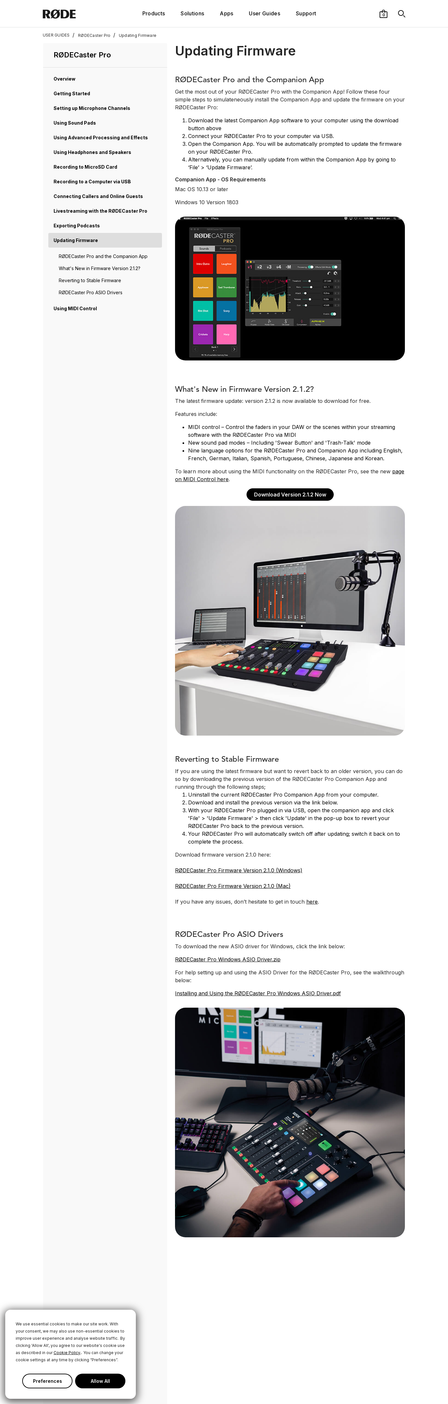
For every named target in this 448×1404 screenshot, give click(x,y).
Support (306, 13)
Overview (64, 79)
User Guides (264, 13)
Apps (226, 13)
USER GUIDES (56, 35)
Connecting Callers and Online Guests (98, 196)
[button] (383, 13)
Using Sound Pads (75, 123)
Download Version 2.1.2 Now (290, 494)
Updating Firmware (135, 35)
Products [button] (153, 13)
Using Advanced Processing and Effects (101, 137)
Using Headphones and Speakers (92, 152)
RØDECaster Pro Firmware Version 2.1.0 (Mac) (233, 886)
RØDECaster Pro (91, 35)
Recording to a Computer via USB (92, 181)
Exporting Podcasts (77, 225)
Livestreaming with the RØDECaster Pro (100, 211)
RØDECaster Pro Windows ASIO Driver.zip (227, 959)
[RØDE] (73, 13)
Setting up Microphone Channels (92, 108)
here (312, 901)
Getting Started (72, 93)
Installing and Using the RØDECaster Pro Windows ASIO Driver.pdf (258, 993)
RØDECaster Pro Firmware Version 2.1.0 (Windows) (238, 870)
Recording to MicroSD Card (85, 167)
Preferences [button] (47, 1381)
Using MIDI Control (75, 308)
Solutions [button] (192, 13)
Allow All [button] (100, 1381)
